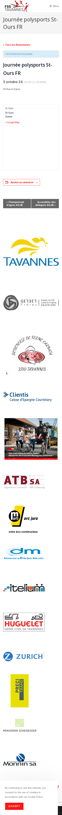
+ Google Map (12, 122)
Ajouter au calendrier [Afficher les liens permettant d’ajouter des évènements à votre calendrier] (22, 182)
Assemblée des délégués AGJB (45, 204)
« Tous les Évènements (16, 44)
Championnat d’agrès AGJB (15, 204)
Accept (14, 806)
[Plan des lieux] (31, 147)
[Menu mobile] (54, 6)
